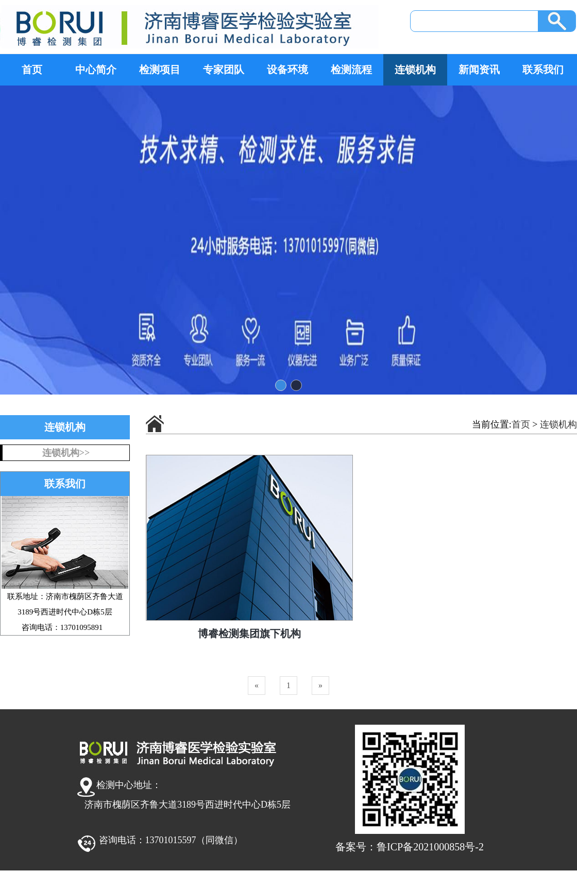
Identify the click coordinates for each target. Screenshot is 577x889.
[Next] (320, 685)
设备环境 (287, 69)
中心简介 (95, 69)
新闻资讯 (479, 69)
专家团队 (223, 69)
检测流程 (351, 69)
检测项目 (159, 69)
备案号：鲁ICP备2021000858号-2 (409, 846)
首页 (32, 69)
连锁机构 (415, 69)
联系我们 (543, 69)
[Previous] (256, 685)
